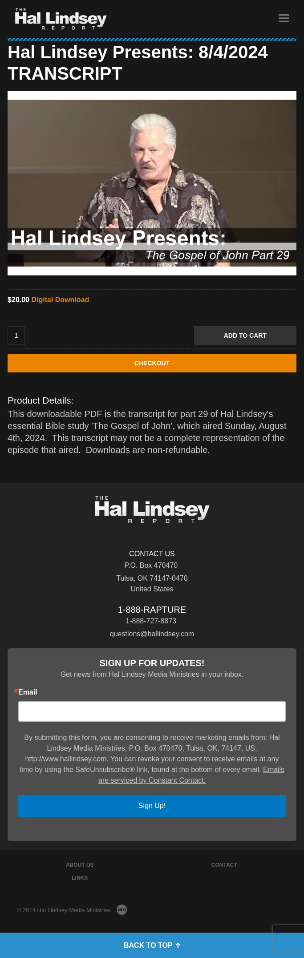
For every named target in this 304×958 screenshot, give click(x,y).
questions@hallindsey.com (152, 634)
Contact (224, 865)
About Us (80, 865)
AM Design (122, 910)
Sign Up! (152, 805)
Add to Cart (245, 335)
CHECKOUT (152, 363)
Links (80, 878)
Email (27, 692)
